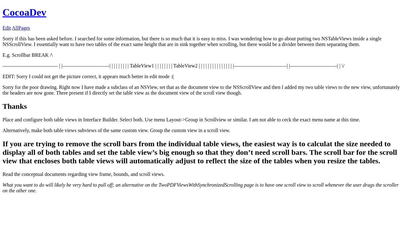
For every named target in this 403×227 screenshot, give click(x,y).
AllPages (21, 28)
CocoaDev (24, 12)
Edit (7, 28)
